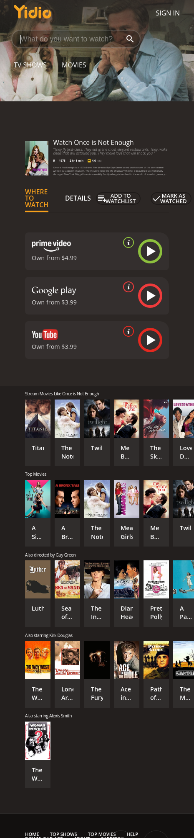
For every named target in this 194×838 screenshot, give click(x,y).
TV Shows (30, 65)
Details (78, 198)
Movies (74, 65)
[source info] (127, 242)
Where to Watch (36, 198)
